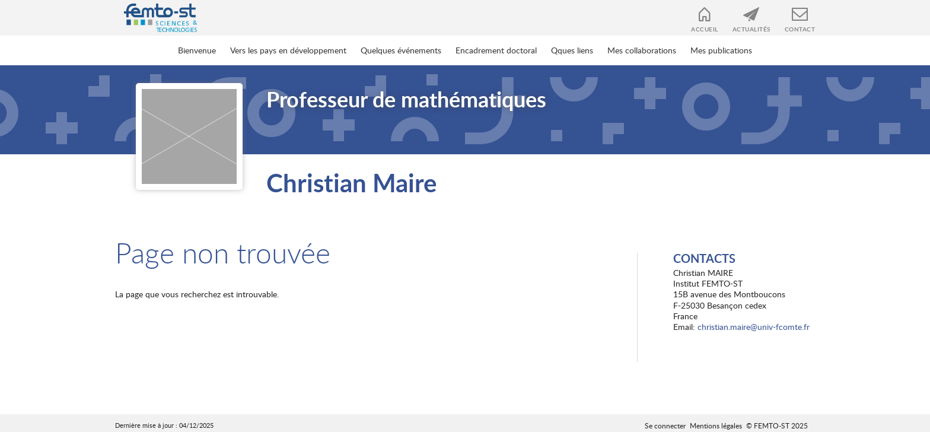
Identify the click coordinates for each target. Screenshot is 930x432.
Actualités (751, 29)
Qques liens (572, 50)
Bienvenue (197, 50)
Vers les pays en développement (288, 50)
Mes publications (721, 50)
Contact (800, 29)
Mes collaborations (641, 50)
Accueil (704, 29)
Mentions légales (716, 425)
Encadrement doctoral (496, 50)
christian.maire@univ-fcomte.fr (754, 326)
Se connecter (665, 425)
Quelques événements (401, 50)
